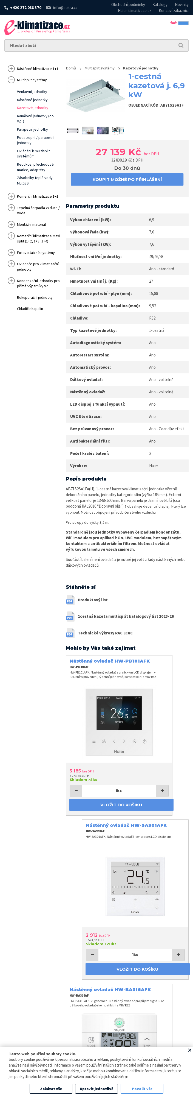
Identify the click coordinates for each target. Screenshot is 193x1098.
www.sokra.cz (37, 1046)
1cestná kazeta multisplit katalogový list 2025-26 (126, 619)
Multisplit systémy (103, 68)
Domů (71, 68)
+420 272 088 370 (25, 7)
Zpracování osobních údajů (143, 1046)
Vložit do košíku (96, 773)
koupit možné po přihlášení (127, 179)
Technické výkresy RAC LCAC (105, 635)
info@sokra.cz (65, 7)
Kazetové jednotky (148, 68)
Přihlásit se (168, 27)
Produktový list (93, 602)
